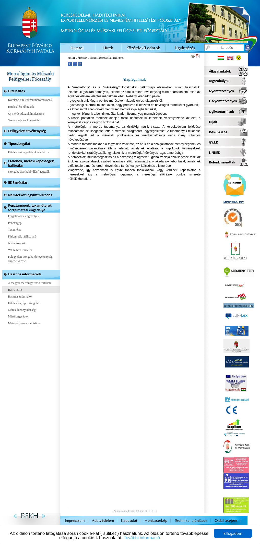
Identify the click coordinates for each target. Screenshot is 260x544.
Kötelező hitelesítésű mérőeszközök (30, 100)
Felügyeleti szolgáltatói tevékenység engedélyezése (30, 259)
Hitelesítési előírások (21, 107)
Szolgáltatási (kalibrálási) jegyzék (29, 171)
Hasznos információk (100, 58)
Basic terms (15, 289)
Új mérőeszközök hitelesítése (26, 113)
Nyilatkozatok (17, 243)
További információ (142, 538)
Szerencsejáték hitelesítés (23, 120)
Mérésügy (83, 58)
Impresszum (75, 521)
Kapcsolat (129, 521)
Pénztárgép (15, 223)
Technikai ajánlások (191, 521)
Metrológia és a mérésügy (24, 323)
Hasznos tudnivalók (20, 296)
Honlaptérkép (156, 521)
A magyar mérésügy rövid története (30, 283)
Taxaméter (14, 229)
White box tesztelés (20, 250)
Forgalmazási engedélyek (23, 216)
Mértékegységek (18, 316)
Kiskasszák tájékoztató (22, 236)
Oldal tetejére (226, 521)
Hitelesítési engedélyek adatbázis (28, 152)
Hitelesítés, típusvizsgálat (24, 303)
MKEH (71, 58)
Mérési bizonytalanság (22, 310)
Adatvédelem (103, 521)
